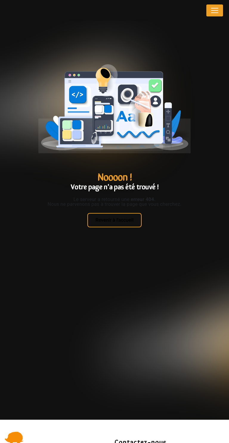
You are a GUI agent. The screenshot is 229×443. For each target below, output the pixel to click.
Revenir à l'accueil (114, 220)
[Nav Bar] (214, 10)
